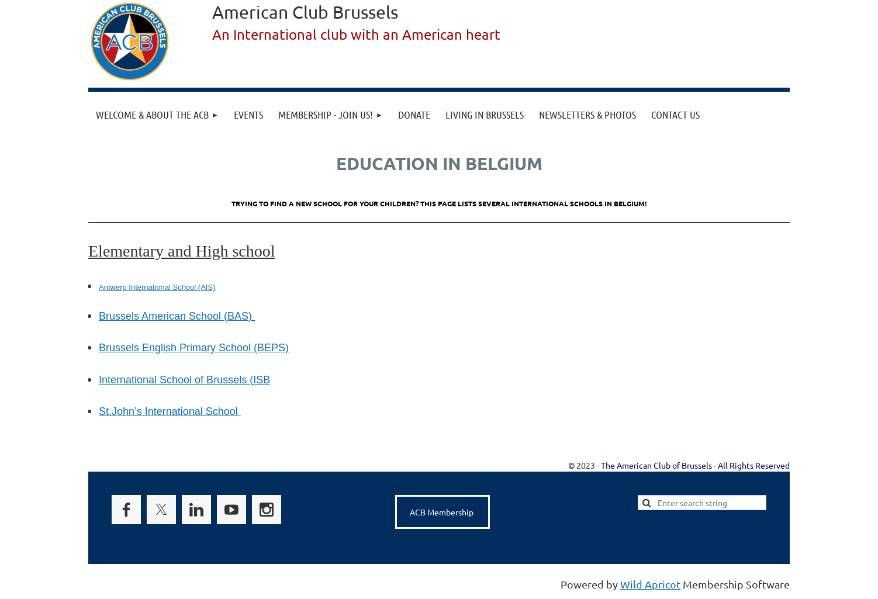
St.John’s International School (168, 411)
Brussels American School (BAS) (175, 316)
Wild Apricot (650, 584)
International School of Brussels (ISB (184, 380)
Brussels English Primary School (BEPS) (194, 348)
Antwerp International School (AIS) (157, 287)
